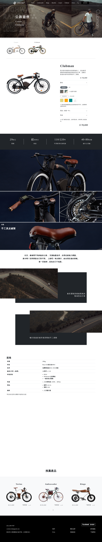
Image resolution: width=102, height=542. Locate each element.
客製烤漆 (64, 96)
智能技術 (72, 532)
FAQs (53, 532)
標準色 (64, 87)
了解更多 (24, 505)
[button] (53, 510)
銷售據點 (92, 529)
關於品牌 (72, 529)
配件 (54, 529)
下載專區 (92, 532)
